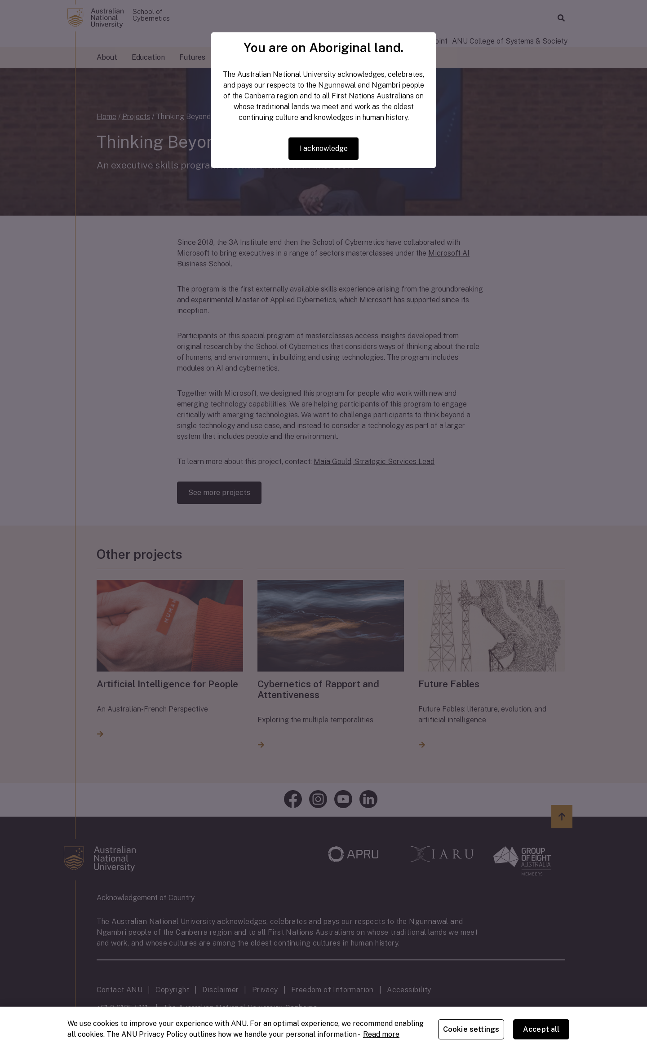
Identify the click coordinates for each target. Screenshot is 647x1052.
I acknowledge (324, 148)
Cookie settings (471, 1029)
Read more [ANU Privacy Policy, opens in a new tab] (381, 1034)
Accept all (541, 1029)
